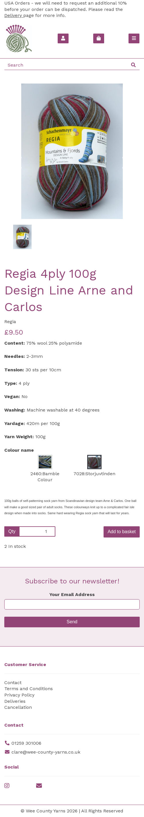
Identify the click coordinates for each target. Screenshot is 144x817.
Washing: (14, 410)
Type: (10, 383)
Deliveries (15, 701)
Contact (13, 682)
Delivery (13, 15)
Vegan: (12, 396)
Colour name (19, 450)
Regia (10, 321)
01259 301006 (26, 743)
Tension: (14, 369)
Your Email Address (72, 594)
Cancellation (18, 707)
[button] (17, 185)
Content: (14, 343)
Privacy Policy (19, 695)
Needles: (14, 356)
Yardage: (14, 423)
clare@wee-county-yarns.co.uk (45, 752)
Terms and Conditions (28, 688)
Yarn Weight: (19, 436)
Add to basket (122, 531)
